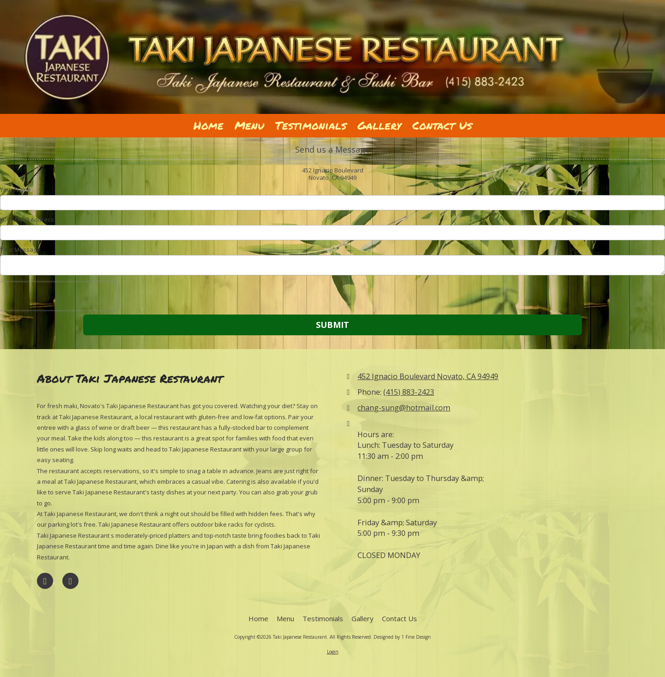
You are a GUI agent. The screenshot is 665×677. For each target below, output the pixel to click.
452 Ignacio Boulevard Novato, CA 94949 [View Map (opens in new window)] (427, 376)
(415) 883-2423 (408, 392)
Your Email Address (27, 219)
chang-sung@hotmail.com (403, 408)
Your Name (15, 189)
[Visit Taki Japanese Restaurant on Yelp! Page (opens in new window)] (70, 581)
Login (333, 651)
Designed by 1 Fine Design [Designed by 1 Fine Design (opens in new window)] (402, 637)
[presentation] (59, 296)
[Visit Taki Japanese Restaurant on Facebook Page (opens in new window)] (45, 581)
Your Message (20, 249)
